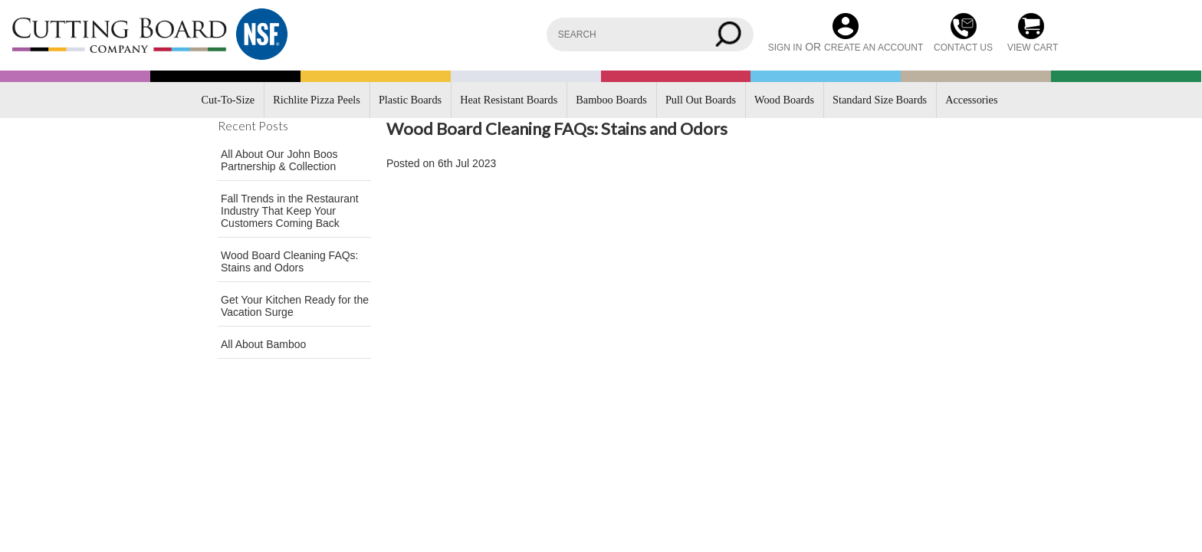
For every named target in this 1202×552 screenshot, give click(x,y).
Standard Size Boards (880, 100)
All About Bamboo (263, 344)
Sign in (785, 47)
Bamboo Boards (611, 100)
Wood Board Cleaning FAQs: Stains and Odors (290, 261)
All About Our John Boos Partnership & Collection (279, 160)
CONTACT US (963, 47)
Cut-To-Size (228, 100)
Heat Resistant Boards (508, 100)
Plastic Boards (410, 100)
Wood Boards (784, 100)
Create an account (873, 47)
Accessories (971, 100)
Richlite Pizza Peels (316, 100)
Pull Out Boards (700, 100)
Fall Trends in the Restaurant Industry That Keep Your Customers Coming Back (290, 210)
